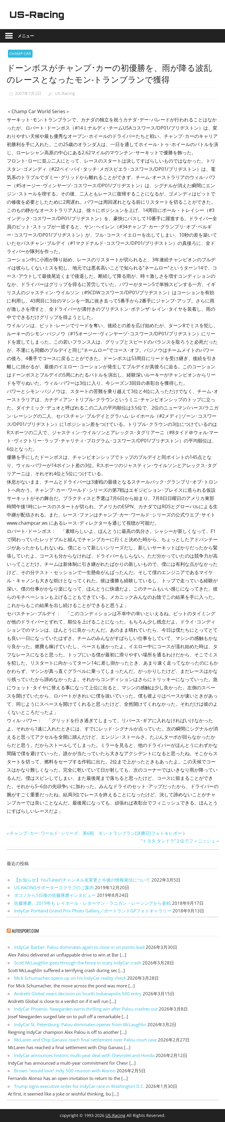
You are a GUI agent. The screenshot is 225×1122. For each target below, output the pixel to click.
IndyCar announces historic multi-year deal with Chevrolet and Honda (84, 1055)
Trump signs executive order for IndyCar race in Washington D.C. (79, 1086)
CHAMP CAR (20, 53)
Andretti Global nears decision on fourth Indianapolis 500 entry (78, 993)
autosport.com (25, 930)
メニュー (26, 36)
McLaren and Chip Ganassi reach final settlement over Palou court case (85, 1040)
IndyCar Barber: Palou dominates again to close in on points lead (79, 947)
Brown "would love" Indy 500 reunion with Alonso (64, 1070)
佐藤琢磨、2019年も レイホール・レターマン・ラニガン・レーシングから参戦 (92, 903)
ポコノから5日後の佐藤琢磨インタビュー (55, 895)
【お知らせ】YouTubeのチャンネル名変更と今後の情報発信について (82, 880)
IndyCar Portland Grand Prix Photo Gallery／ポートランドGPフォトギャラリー (92, 911)
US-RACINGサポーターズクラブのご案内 (54, 887)
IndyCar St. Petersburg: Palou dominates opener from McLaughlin (80, 1024)
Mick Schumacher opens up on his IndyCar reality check (70, 978)
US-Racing (38, 14)
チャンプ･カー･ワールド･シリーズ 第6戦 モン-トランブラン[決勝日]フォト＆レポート (97, 833)
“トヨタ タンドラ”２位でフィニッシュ (178, 841)
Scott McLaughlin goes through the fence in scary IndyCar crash (77, 963)
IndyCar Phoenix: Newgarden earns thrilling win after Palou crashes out (86, 1009)
